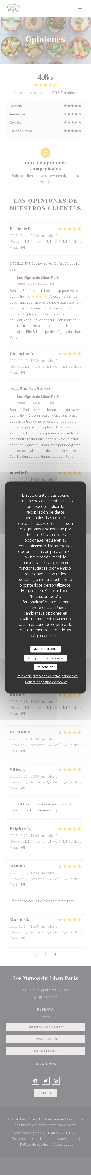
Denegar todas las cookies (45, 658)
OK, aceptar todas (45, 649)
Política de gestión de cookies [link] (46, 682)
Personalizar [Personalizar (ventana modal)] (46, 667)
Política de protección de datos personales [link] (47, 676)
